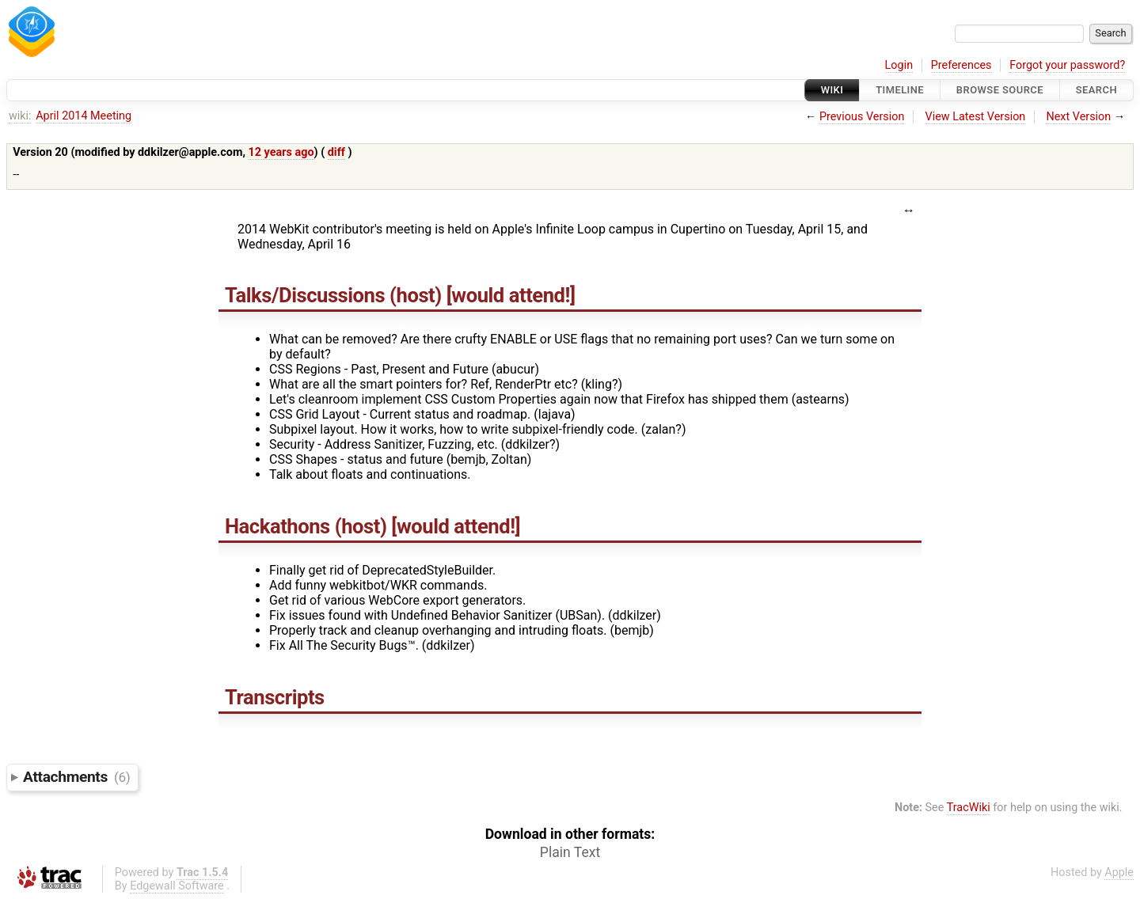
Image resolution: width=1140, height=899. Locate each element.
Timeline (900, 90)
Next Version (1078, 116)
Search (1096, 90)
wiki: (20, 116)
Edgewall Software (177, 886)
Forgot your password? (1067, 65)
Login (899, 65)
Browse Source (999, 90)
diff (336, 152)
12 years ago (281, 152)
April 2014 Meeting (83, 116)
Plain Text (570, 852)
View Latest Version (975, 116)
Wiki (832, 90)
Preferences (961, 65)
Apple (1119, 872)
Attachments (76, 777)
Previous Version (861, 116)
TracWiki (968, 807)
